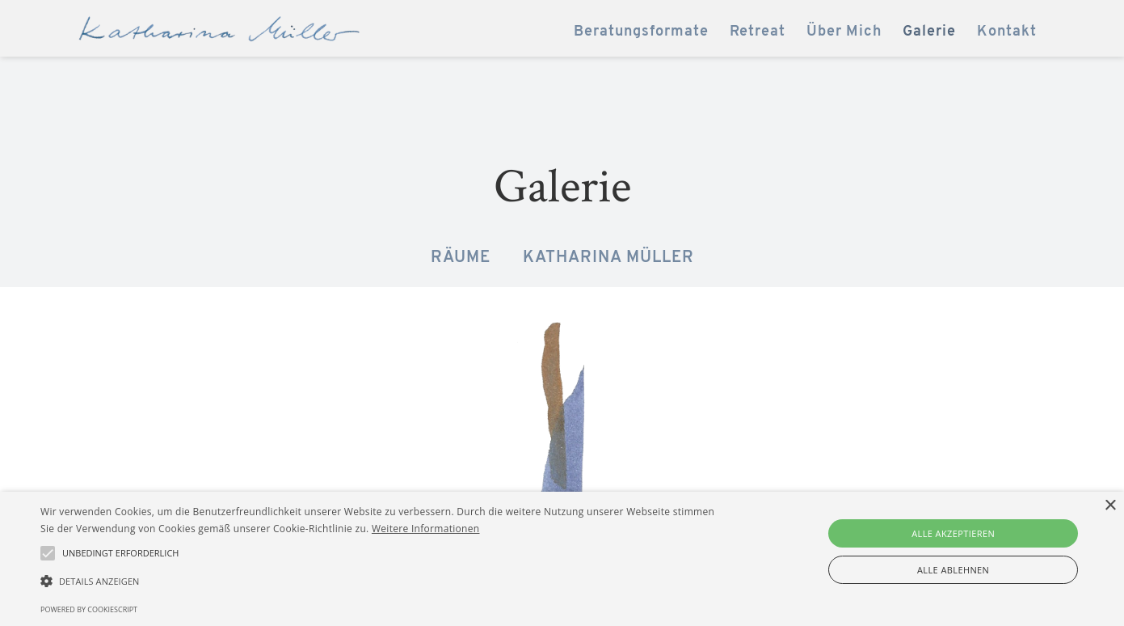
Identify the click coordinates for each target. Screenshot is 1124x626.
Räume (460, 258)
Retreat (757, 32)
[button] (379, 581)
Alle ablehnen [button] (953, 570)
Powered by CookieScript (88, 609)
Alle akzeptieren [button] (953, 533)
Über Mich (844, 32)
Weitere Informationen (426, 528)
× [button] (1110, 506)
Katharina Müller (608, 258)
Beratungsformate (641, 32)
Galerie (929, 32)
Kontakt (1007, 32)
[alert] (562, 559)
